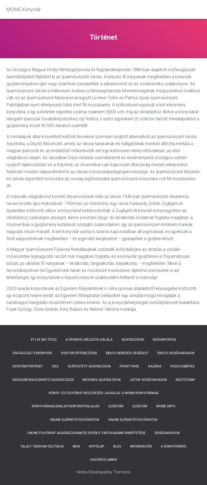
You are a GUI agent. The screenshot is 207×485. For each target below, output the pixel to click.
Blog (117, 446)
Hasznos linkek (103, 460)
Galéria (154, 366)
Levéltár (115, 406)
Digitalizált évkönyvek (32, 353)
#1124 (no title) (44, 339)
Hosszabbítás (182, 366)
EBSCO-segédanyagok (176, 353)
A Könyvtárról (174, 446)
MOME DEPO (165, 406)
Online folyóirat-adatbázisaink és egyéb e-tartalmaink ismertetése (86, 433)
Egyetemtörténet (28, 366)
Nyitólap (96, 446)
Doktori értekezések (79, 353)
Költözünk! (185, 380)
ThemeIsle (121, 472)
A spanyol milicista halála (89, 339)
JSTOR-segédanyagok (148, 380)
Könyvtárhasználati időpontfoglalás (65, 406)
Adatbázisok (133, 339)
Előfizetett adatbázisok (89, 366)
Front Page (129, 366)
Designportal (165, 339)
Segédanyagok (167, 433)
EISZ (55, 366)
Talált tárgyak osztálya (42, 446)
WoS (76, 446)
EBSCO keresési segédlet (127, 353)
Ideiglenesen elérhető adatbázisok (43, 380)
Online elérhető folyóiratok (74, 420)
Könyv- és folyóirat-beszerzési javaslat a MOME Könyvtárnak (103, 393)
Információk (141, 446)
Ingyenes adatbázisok (101, 380)
